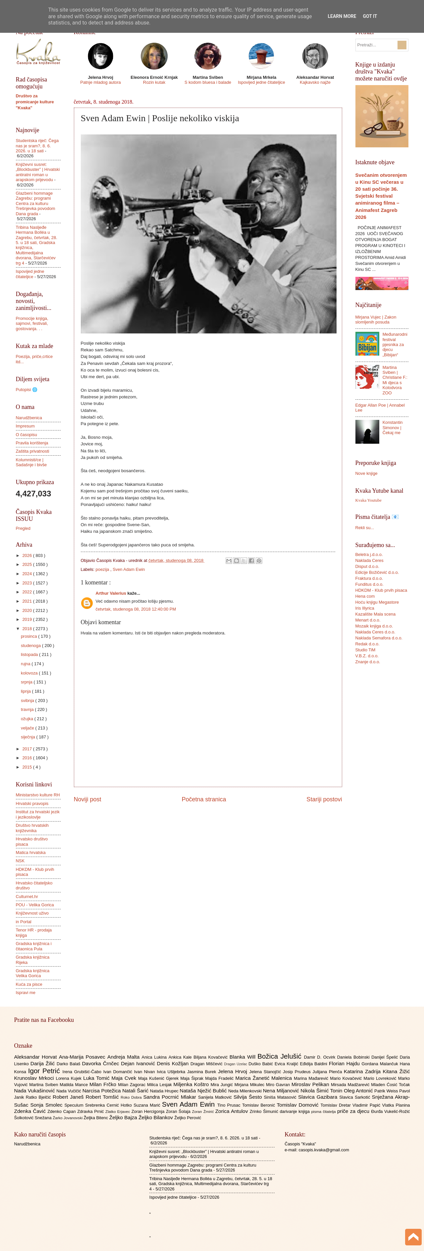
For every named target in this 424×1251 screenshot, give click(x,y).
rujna (26, 663)
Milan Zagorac (132, 1084)
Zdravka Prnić (91, 1111)
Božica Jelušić (280, 1056)
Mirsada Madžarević (351, 1084)
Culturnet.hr (27, 896)
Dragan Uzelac (236, 1064)
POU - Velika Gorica (35, 904)
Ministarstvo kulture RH (38, 794)
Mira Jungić (223, 1084)
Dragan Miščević (207, 1063)
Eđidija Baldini (314, 1063)
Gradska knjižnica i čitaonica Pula (34, 946)
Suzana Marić (147, 1105)
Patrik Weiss (386, 1090)
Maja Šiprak (192, 1078)
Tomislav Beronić (259, 1105)
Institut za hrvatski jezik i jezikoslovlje (38, 814)
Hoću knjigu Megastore (377, 602)
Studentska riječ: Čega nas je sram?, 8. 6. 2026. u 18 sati (37, 145)
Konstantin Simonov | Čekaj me (393, 427)
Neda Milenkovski (245, 1090)
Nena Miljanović (282, 1090)
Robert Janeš (69, 1097)
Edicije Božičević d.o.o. (377, 572)
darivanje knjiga (295, 1111)
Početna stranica (204, 799)
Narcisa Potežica (102, 1090)
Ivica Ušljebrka (172, 1071)
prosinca (29, 636)
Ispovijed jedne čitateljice (261, 82)
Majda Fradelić (220, 1078)
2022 (27, 591)
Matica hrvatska (31, 852)
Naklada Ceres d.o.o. (375, 631)
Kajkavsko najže (315, 82)
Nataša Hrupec (165, 1090)
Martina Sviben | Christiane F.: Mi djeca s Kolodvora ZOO (395, 380)
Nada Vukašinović (35, 1090)
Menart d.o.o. (368, 620)
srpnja (27, 681)
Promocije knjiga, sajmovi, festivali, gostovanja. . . (32, 323)
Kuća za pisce (29, 984)
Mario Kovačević (346, 1078)
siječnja (28, 736)
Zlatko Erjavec (118, 1112)
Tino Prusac (229, 1105)
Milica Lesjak (160, 1084)
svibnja (28, 700)
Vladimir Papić (367, 1105)
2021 (27, 601)
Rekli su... (364, 527)
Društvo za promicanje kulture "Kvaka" (35, 101)
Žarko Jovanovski (68, 1118)
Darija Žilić (43, 1063)
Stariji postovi (324, 799)
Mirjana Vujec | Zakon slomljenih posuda (376, 320)
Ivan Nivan (145, 1071)
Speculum (74, 1105)
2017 (27, 748)
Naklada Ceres (369, 560)
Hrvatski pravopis (32, 803)
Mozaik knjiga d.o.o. (374, 626)
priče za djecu (354, 1111)
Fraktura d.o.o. (369, 578)
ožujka (27, 718)
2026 (27, 555)
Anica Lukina (155, 1057)
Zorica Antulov (232, 1111)
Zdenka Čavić (31, 1111)
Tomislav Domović (298, 1105)
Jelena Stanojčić (266, 1071)
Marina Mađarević (312, 1078)
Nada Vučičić (69, 1090)
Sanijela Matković (216, 1097)
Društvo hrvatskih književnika (32, 828)
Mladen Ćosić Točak (390, 1084)
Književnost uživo (32, 913)
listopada (30, 654)
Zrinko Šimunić (265, 1111)
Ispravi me (25, 992)
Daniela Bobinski (354, 1057)
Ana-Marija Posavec (83, 1057)
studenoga (31, 645)
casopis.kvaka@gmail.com (323, 1149)
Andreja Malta (124, 1057)
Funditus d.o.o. (369, 584)
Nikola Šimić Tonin (322, 1090)
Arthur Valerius (112, 593)
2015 (27, 767)
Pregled (23, 528)
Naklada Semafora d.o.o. (378, 637)
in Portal (23, 921)
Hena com (365, 596)
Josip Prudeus (297, 1071)
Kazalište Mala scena (375, 614)
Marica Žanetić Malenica (265, 1078)
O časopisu (26, 434)
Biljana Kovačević (211, 1057)
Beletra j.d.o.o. (369, 554)
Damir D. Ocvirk (320, 1057)
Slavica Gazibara (318, 1097)
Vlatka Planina (396, 1105)
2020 (27, 610)
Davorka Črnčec (101, 1063)
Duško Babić (261, 1063)
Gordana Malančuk (381, 1063)
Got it (370, 16)
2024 (27, 573)
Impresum (25, 426)
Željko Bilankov (156, 1117)
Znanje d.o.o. (367, 661)
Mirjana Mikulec (250, 1084)
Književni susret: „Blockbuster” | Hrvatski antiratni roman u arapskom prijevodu (38, 172)
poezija (103, 569)
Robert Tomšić (103, 1097)
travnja (28, 709)
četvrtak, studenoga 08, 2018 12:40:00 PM (136, 609)
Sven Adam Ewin (129, 569)
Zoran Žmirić (203, 1112)
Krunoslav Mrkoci (35, 1078)
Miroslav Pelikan (311, 1084)
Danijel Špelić (385, 1057)
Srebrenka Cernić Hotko (109, 1105)
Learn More (342, 16)
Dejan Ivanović (139, 1063)
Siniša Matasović (281, 1097)
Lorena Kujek (69, 1078)
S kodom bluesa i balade (208, 82)
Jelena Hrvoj (233, 1071)
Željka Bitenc (96, 1117)
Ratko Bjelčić (39, 1097)
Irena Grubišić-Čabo (83, 1071)
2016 (27, 757)
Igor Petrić (45, 1071)
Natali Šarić (136, 1090)
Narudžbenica (29, 417)
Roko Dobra (132, 1097)
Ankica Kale (181, 1057)
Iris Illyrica (364, 608)
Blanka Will (244, 1057)
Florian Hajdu (345, 1063)
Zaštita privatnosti (32, 451)
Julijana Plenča (328, 1071)
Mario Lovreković (381, 1078)
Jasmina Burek (202, 1071)
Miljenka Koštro (192, 1084)
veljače (28, 728)
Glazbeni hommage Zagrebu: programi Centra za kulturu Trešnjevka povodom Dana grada (35, 203)
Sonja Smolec (47, 1105)
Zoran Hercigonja (149, 1111)
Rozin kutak (154, 82)
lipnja (26, 691)
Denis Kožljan (173, 1063)
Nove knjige (366, 473)
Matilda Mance (74, 1084)
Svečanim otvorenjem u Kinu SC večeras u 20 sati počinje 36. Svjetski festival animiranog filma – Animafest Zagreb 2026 (381, 196)
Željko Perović (187, 1117)
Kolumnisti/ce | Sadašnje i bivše (31, 462)
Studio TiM (365, 649)
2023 (27, 582)
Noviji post (87, 799)
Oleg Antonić (359, 1090)
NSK (20, 860)
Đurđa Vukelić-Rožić (390, 1111)
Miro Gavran (279, 1084)
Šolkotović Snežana (33, 1117)
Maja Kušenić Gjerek (159, 1078)
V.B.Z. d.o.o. (367, 655)
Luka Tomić (97, 1078)
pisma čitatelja (324, 1112)
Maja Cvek (125, 1078)
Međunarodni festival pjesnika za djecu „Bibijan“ (395, 344)
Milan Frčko (103, 1084)
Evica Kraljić (287, 1063)
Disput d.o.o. (367, 566)
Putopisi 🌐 (26, 389)
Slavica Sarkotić (355, 1097)
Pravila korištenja (32, 442)
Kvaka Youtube (368, 500)
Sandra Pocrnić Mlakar (170, 1097)
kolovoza (30, 673)
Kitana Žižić (396, 1071)
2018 (27, 628)
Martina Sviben (44, 1084)
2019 (27, 619)
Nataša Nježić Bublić (204, 1090)
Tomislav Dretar (337, 1105)
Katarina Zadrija (363, 1071)
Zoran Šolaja (179, 1111)
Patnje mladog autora (100, 82)
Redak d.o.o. (367, 643)
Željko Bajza (123, 1117)
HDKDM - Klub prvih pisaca (381, 590)
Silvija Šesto (249, 1097)
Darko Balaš (69, 1063)
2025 (27, 564)
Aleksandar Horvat (36, 1057)
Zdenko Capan (62, 1111)
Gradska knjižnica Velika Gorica (33, 973)
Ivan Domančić (118, 1071)
